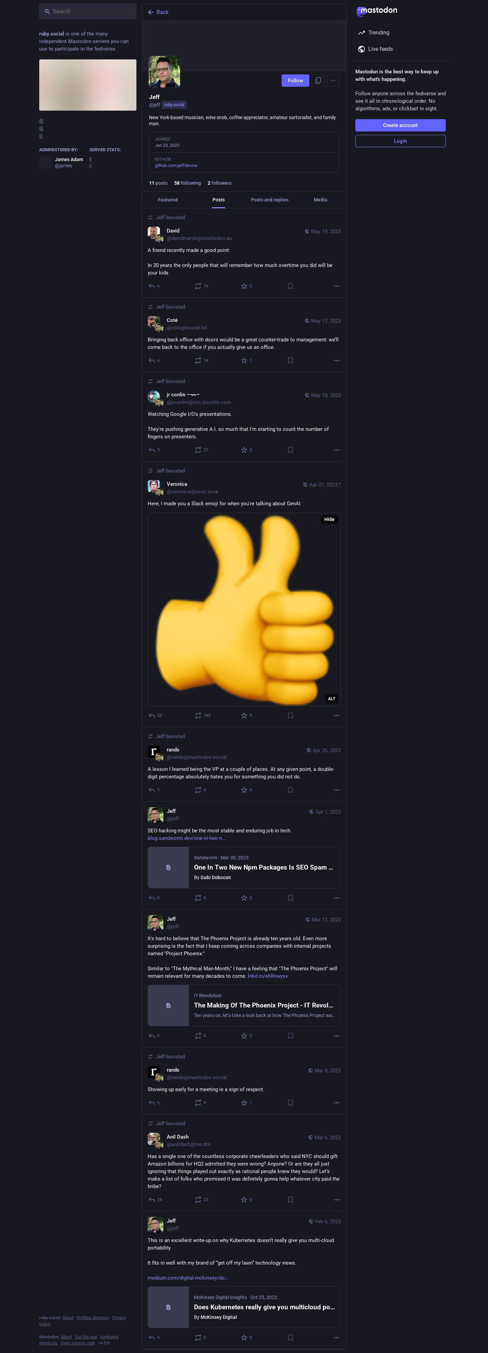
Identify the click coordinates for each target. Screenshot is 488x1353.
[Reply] (154, 286)
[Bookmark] (290, 286)
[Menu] (333, 80)
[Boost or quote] (201, 286)
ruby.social (174, 104)
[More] (336, 286)
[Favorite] (246, 286)
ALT (331, 698)
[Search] (87, 11)
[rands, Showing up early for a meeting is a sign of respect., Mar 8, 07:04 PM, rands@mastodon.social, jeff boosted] (244, 1080)
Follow (295, 80)
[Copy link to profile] (318, 80)
